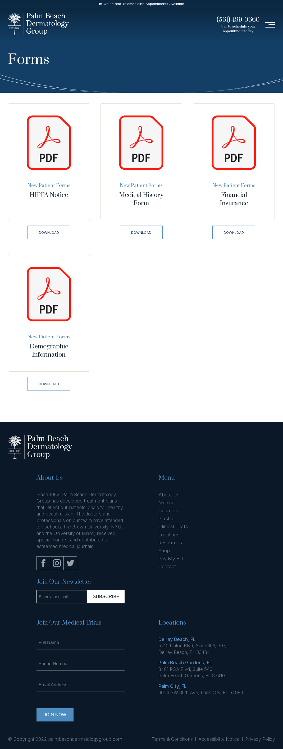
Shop (164, 550)
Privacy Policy (260, 739)
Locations (169, 534)
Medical (167, 502)
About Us (169, 494)
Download (49, 232)
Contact (167, 566)
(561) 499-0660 (238, 20)
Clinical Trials (173, 526)
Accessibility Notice (219, 739)
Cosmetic (168, 510)
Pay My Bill (170, 558)
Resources (170, 542)
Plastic (165, 518)
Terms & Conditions (172, 739)
